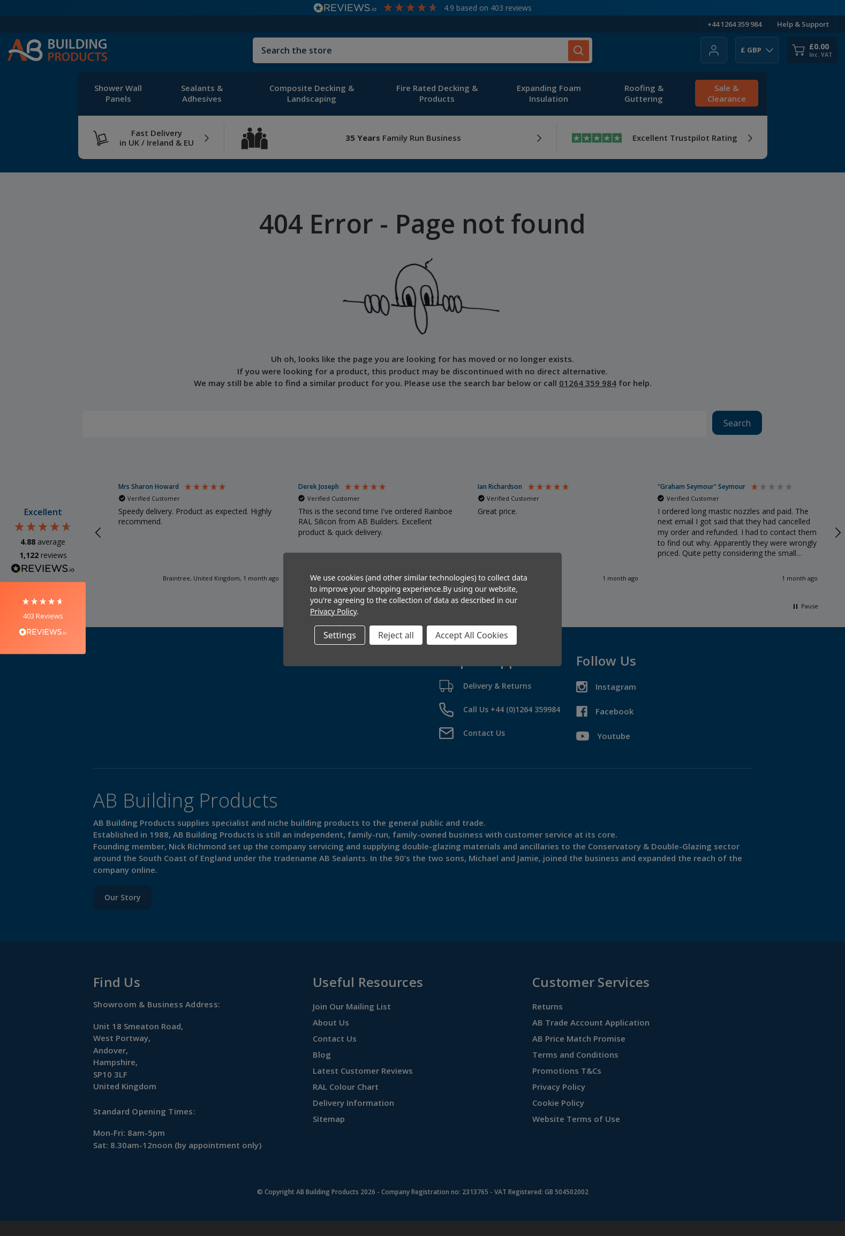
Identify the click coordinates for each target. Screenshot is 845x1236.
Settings (339, 635)
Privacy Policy (333, 611)
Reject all (396, 635)
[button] (43, 618)
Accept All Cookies (471, 635)
